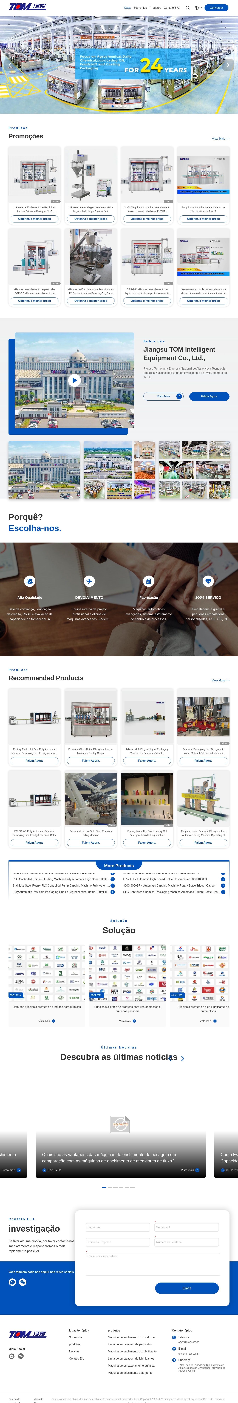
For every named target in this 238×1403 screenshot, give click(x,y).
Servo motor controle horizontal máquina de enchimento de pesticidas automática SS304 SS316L (203, 291)
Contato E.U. (172, 7)
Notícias (74, 1351)
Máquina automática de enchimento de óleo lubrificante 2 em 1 (203, 209)
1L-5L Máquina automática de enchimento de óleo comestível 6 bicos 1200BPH (147, 209)
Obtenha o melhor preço (34, 218)
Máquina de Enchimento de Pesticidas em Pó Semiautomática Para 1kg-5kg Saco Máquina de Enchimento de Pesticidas (91, 291)
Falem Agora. (209, 396)
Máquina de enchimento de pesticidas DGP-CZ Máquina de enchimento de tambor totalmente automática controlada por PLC (34, 291)
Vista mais (221, 138)
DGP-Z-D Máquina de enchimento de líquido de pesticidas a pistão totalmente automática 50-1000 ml (147, 291)
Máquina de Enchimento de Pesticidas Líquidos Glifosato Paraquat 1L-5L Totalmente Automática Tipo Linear (34, 209)
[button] (113, 106)
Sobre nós (140, 7)
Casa (127, 7)
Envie (187, 1288)
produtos (155, 7)
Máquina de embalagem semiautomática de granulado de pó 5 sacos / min (91, 209)
